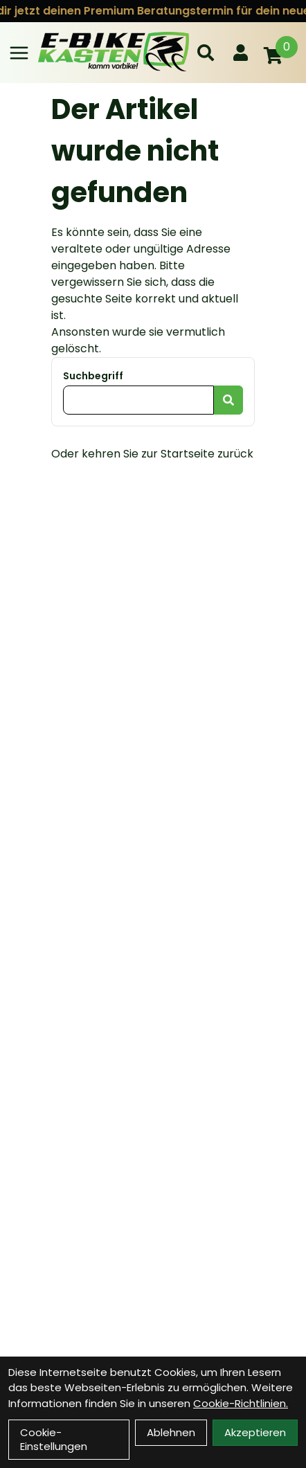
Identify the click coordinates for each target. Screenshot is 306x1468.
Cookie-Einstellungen (53, 1439)
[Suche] (205, 52)
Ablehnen (171, 1432)
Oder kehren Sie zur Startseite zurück (152, 454)
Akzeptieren (255, 1432)
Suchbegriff (93, 376)
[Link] (19, 53)
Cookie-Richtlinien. (240, 1403)
